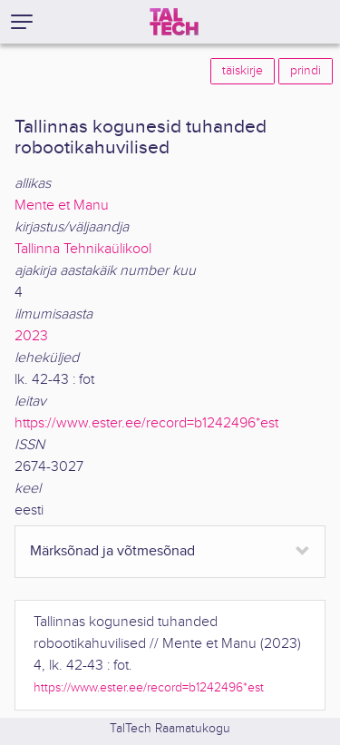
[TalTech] (174, 21)
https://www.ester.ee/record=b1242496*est (146, 423)
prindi (305, 71)
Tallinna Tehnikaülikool (83, 249)
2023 (31, 336)
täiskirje (242, 71)
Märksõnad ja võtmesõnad (112, 551)
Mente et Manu (62, 205)
